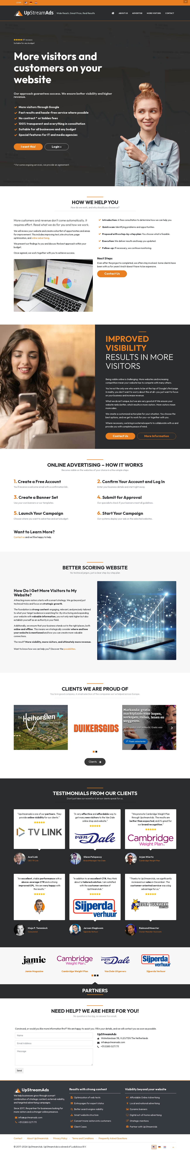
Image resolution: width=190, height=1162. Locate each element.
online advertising (40, 238)
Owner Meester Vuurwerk (150, 942)
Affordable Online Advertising (145, 1108)
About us (123, 13)
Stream (31, 1100)
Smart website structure (86, 1125)
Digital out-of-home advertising (146, 1125)
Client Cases (80, 1137)
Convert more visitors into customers (92, 1131)
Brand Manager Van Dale (94, 871)
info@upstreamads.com (30, 1128)
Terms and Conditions (83, 1149)
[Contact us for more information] (28, 147)
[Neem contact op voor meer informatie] (59, 147)
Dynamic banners (138, 1119)
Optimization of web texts (87, 1108)
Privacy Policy (60, 1149)
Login (18, 3)
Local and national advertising (145, 1113)
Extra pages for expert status (89, 1113)
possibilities (69, 658)
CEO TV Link (33, 871)
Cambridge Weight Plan (149, 871)
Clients (95, 771)
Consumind (32, 942)
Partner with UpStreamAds (143, 1137)
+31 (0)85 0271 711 (27, 1132)
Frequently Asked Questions (113, 1149)
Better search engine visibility (88, 1119)
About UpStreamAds (37, 1149)
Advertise (137, 13)
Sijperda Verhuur (90, 942)
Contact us (19, 546)
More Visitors (154, 13)
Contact (169, 13)
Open (186, 1)
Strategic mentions (139, 1131)
